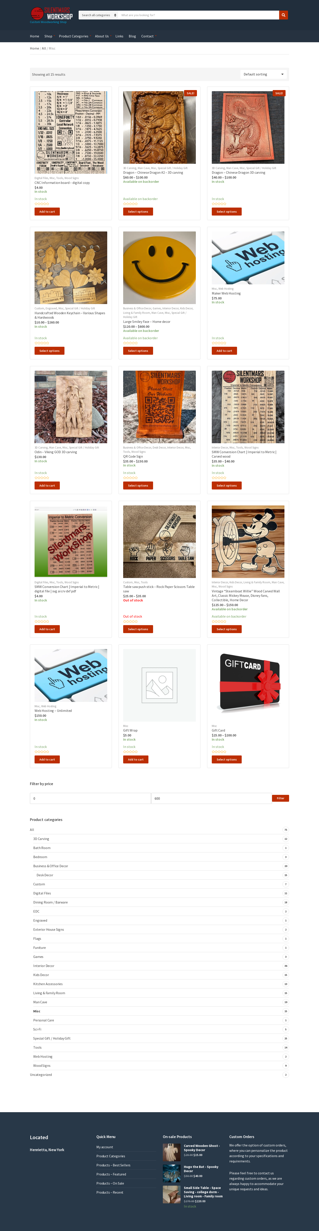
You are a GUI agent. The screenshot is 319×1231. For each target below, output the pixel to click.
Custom (39, 308)
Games (157, 308)
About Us (102, 36)
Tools (59, 178)
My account (104, 1147)
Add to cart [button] (47, 212)
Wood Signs (71, 178)
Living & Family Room (136, 313)
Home (34, 36)
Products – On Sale (110, 1183)
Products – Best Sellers (113, 1165)
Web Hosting (225, 289)
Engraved (51, 308)
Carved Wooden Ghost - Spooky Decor (202, 1148)
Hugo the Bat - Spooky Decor (201, 1169)
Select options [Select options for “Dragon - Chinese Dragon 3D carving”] (227, 212)
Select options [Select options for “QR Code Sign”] (138, 485)
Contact (147, 36)
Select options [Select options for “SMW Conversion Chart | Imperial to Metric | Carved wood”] (227, 485)
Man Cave (144, 168)
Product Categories (73, 36)
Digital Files (41, 178)
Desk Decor (159, 447)
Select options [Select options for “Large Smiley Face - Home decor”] (138, 351)
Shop (48, 36)
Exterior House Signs (48, 929)
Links (119, 36)
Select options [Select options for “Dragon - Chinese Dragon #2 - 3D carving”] (138, 212)
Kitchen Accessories (48, 984)
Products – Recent (109, 1192)
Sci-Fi (37, 1029)
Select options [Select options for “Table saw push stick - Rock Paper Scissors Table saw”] (138, 629)
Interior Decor (170, 308)
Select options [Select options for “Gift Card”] (227, 759)
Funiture (39, 947)
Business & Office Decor (137, 308)
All (44, 48)
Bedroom (40, 857)
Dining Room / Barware (50, 902)
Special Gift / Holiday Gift (173, 168)
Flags (37, 938)
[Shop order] (263, 74)
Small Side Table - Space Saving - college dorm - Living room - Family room (203, 1192)
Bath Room (42, 848)
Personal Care (43, 1020)
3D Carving (129, 168)
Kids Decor (186, 308)
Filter (280, 798)
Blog (132, 36)
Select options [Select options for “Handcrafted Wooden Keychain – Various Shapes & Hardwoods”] (49, 351)
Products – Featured (111, 1174)
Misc (52, 178)
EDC (36, 911)
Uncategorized (41, 1074)
